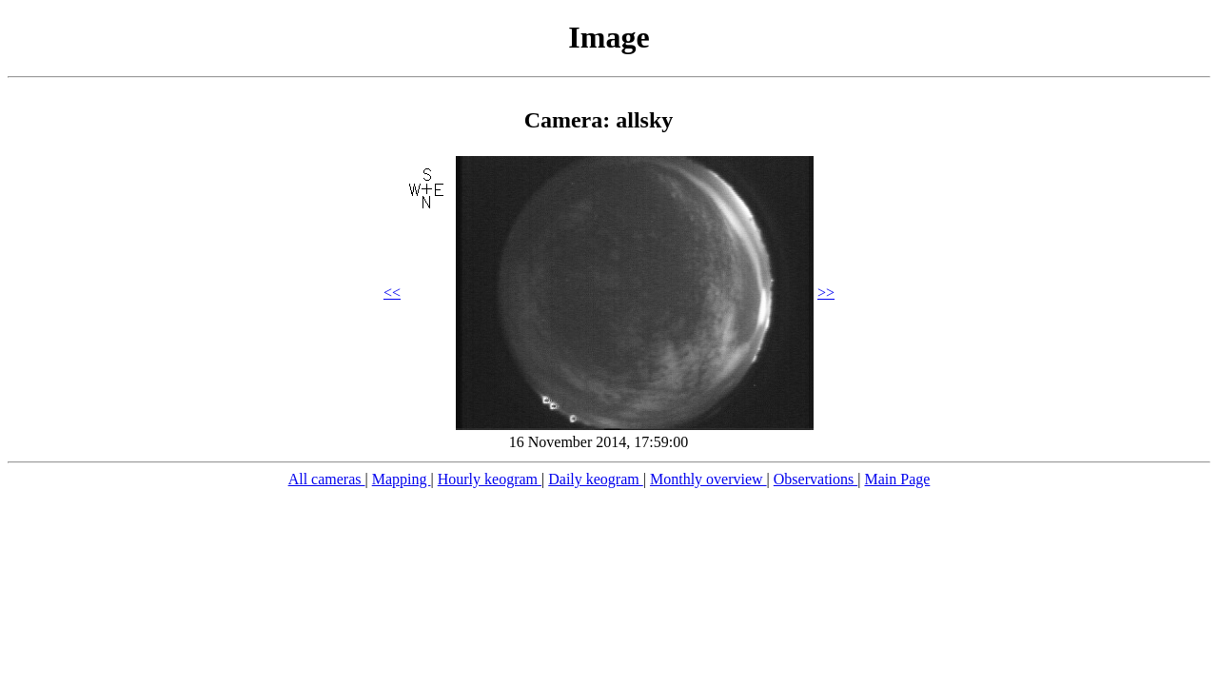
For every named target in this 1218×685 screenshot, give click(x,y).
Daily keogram (595, 479)
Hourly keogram (489, 479)
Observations (815, 479)
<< (392, 292)
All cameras (326, 479)
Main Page (897, 479)
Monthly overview (708, 479)
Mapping (401, 479)
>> (826, 292)
